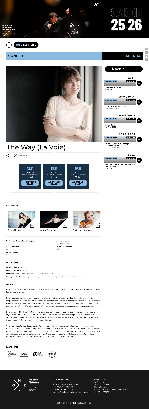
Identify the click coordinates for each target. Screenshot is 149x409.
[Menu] (9, 45)
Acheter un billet (30, 183)
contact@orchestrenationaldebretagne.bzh (71, 392)
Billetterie (26, 44)
